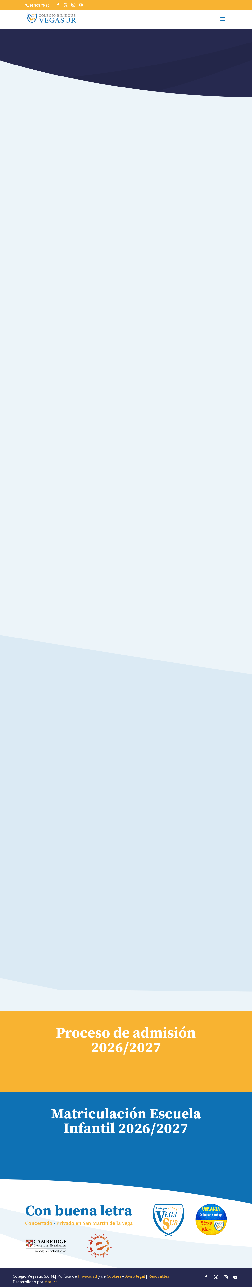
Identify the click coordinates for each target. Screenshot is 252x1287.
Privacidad (87, 1276)
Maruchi (51, 1282)
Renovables (158, 1276)
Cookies (114, 1276)
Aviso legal (135, 1276)
